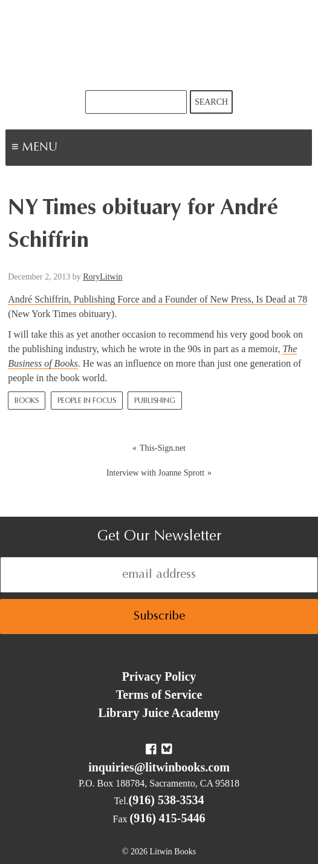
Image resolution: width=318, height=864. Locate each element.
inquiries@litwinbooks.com (159, 767)
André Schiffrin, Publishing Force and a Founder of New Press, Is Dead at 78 (157, 299)
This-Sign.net (163, 448)
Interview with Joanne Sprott (155, 472)
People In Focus (86, 401)
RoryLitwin (102, 276)
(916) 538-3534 (166, 800)
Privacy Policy (159, 676)
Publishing (154, 401)
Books (27, 401)
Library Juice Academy (158, 712)
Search (211, 101)
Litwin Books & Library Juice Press (159, 45)
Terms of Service (159, 694)
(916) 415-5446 (168, 818)
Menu (76, 149)
